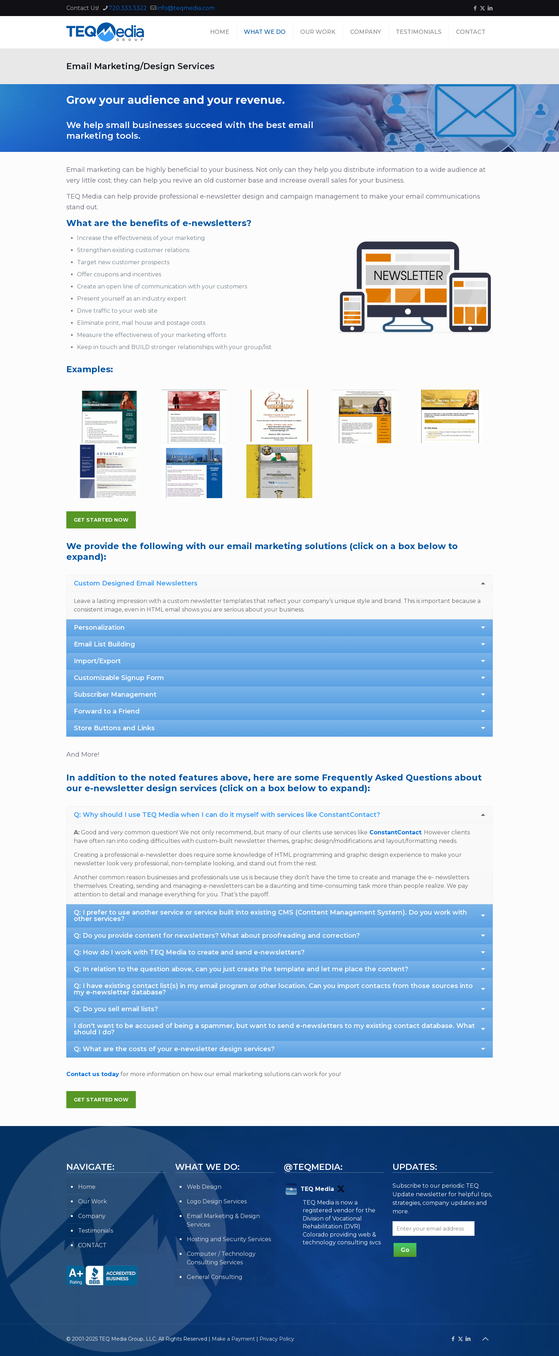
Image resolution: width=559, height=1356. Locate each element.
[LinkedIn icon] (490, 8)
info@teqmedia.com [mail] (186, 8)
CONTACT (92, 1245)
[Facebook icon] (475, 8)
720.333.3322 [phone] (128, 8)
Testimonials (95, 1230)
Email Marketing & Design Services (223, 1220)
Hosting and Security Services (229, 1239)
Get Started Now (101, 520)
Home (87, 1186)
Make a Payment (233, 1339)
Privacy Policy (277, 1339)
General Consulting (214, 1277)
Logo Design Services (217, 1201)
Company (92, 1216)
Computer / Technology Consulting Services (221, 1258)
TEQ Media (317, 1189)
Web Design (204, 1186)
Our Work (92, 1201)
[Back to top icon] (485, 1338)
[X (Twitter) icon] (482, 8)
